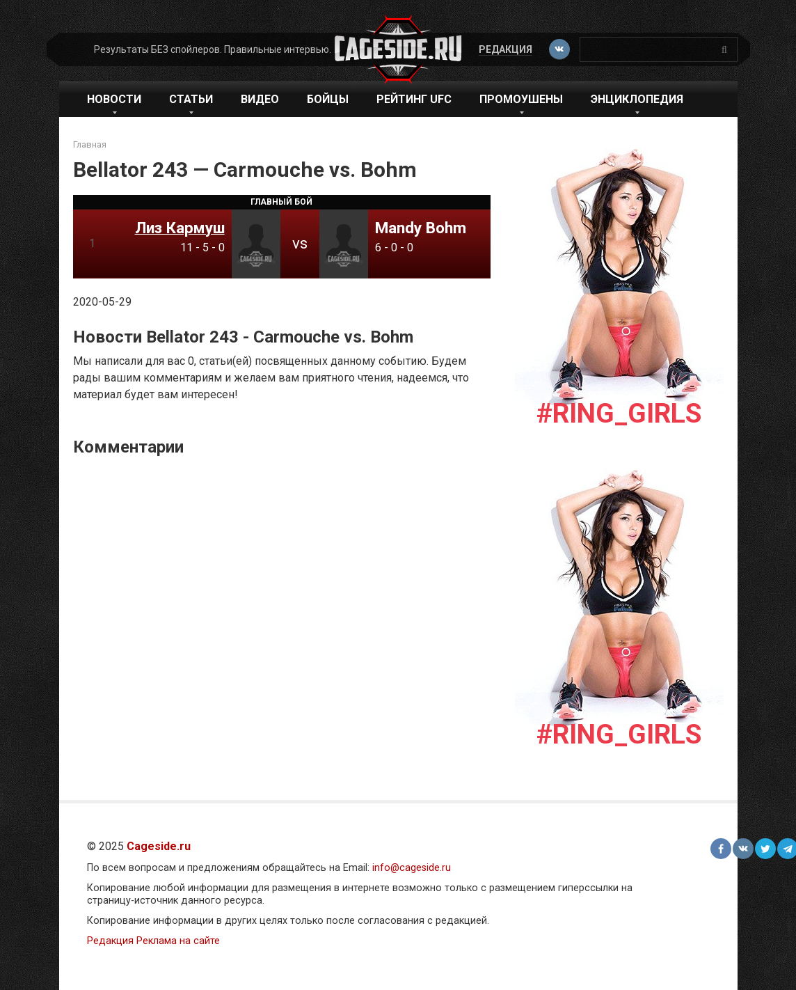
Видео (260, 99)
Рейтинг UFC (414, 99)
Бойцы (328, 99)
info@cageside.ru (411, 868)
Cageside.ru (159, 846)
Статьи (191, 99)
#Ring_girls (618, 414)
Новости (114, 99)
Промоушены (521, 99)
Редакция (505, 49)
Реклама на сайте (178, 941)
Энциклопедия (637, 99)
